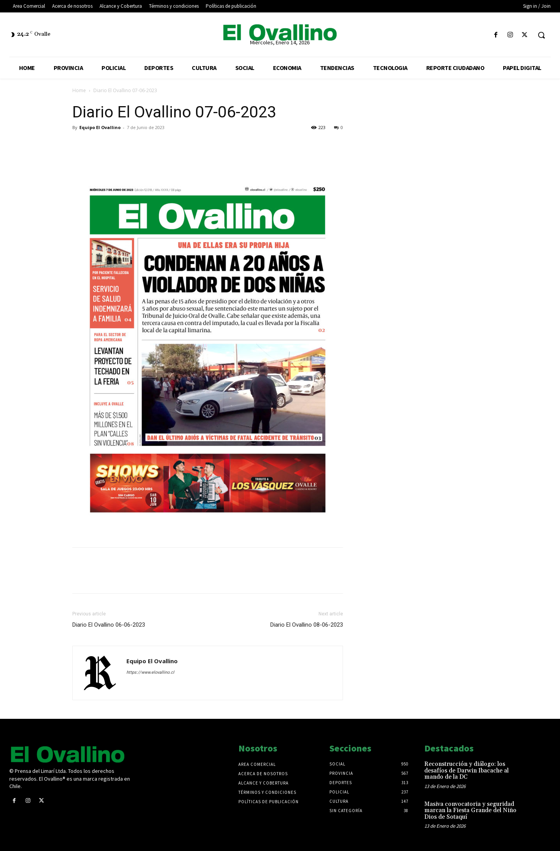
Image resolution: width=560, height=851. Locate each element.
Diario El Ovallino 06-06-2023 (108, 624)
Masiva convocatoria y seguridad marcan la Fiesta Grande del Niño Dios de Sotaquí (470, 810)
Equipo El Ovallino (100, 127)
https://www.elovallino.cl (150, 672)
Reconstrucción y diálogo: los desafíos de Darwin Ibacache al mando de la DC (466, 770)
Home (79, 90)
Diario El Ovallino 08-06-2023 (306, 624)
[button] (541, 35)
